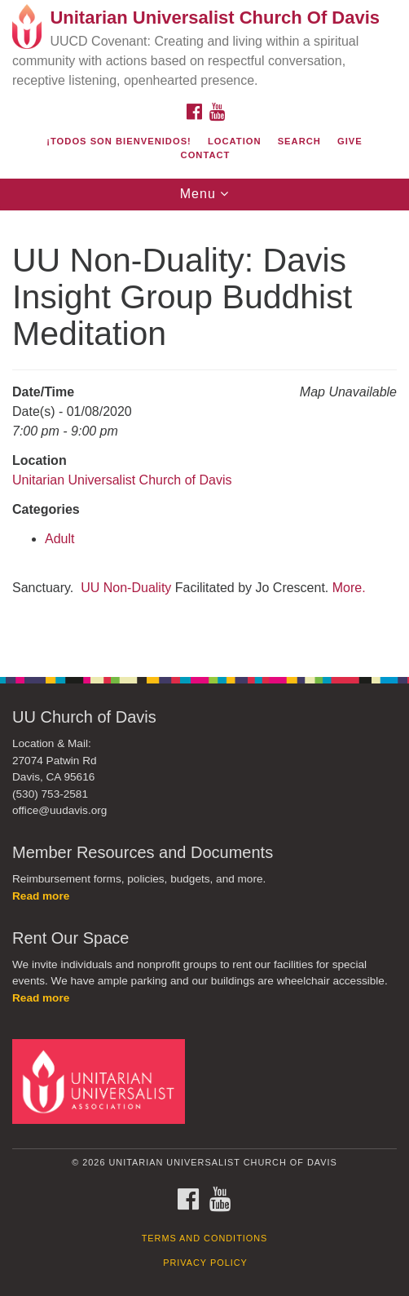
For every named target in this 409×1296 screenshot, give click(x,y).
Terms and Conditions (205, 1238)
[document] (204, 435)
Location (235, 141)
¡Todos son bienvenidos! (118, 141)
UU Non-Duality (126, 588)
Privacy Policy (205, 1262)
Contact (206, 155)
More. (349, 588)
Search (299, 141)
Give (350, 141)
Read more (40, 896)
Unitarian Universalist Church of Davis (121, 480)
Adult (59, 539)
